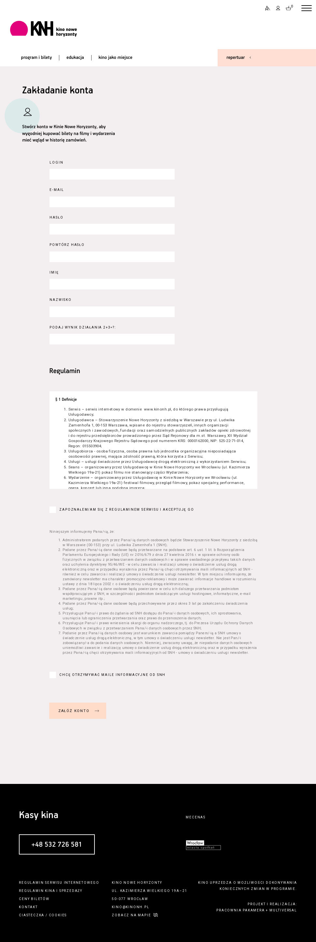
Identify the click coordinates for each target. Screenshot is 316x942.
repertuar (235, 57)
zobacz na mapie (131, 915)
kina (50, 891)
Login (56, 162)
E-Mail (57, 190)
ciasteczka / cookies (43, 915)
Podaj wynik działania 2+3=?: (83, 327)
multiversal (283, 910)
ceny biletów (34, 899)
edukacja (75, 57)
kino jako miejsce (116, 57)
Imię (54, 272)
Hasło (56, 217)
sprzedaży (70, 891)
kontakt (28, 907)
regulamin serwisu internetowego (59, 882)
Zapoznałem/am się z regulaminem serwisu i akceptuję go (126, 509)
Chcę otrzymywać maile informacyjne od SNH (112, 675)
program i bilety (36, 57)
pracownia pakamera (240, 910)
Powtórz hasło (67, 245)
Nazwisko (60, 300)
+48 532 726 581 (57, 845)
